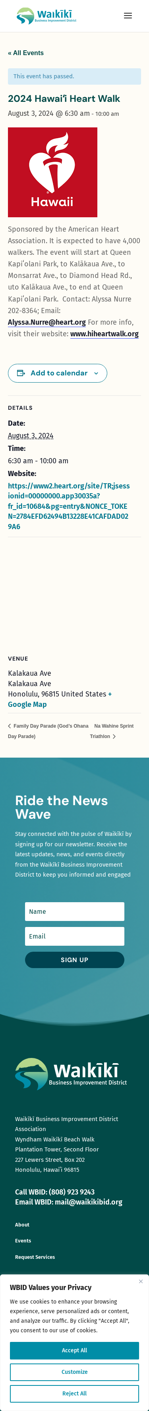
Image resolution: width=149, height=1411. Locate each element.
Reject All (74, 1393)
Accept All (74, 1350)
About (22, 1225)
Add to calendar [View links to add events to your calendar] (59, 373)
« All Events (26, 53)
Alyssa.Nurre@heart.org (47, 322)
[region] (74, 1342)
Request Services (35, 1257)
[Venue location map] (74, 595)
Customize (75, 1372)
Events (23, 1241)
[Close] (140, 1281)
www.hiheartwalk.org (104, 333)
